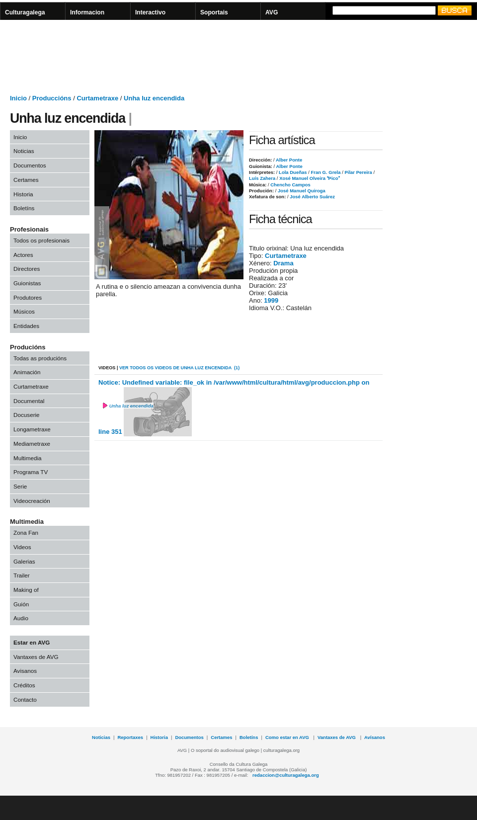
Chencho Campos (290, 184)
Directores (26, 268)
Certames (26, 179)
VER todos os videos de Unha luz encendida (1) (179, 367)
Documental (28, 401)
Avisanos (25, 670)
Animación (27, 372)
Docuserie (26, 414)
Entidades (26, 326)
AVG (271, 12)
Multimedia (27, 458)
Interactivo (150, 12)
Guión (21, 604)
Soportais (214, 12)
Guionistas (27, 283)
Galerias (24, 561)
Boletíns (23, 208)
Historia (23, 194)
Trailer (21, 575)
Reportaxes (130, 737)
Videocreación (31, 500)
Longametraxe (32, 429)
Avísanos (374, 737)
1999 (271, 300)
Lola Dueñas (292, 172)
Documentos (29, 165)
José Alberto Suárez (312, 196)
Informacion (87, 12)
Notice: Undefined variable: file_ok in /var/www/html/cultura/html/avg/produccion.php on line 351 (233, 407)
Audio (20, 618)
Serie (20, 486)
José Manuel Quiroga (300, 190)
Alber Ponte (289, 160)
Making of (26, 589)
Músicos (24, 311)
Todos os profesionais (41, 240)
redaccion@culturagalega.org (285, 775)
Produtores (27, 297)
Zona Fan (25, 532)
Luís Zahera (262, 178)
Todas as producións (40, 358)
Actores (23, 254)
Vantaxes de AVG (36, 657)
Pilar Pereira (357, 172)
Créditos (24, 685)
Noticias (23, 151)
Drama (283, 263)
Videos (22, 547)
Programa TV (30, 472)
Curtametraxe (97, 98)
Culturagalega (25, 12)
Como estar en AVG (288, 737)
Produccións (52, 98)
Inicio (18, 98)
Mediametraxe (31, 443)
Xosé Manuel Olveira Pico (309, 178)
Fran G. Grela (325, 172)
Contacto (25, 699)
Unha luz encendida (154, 98)
